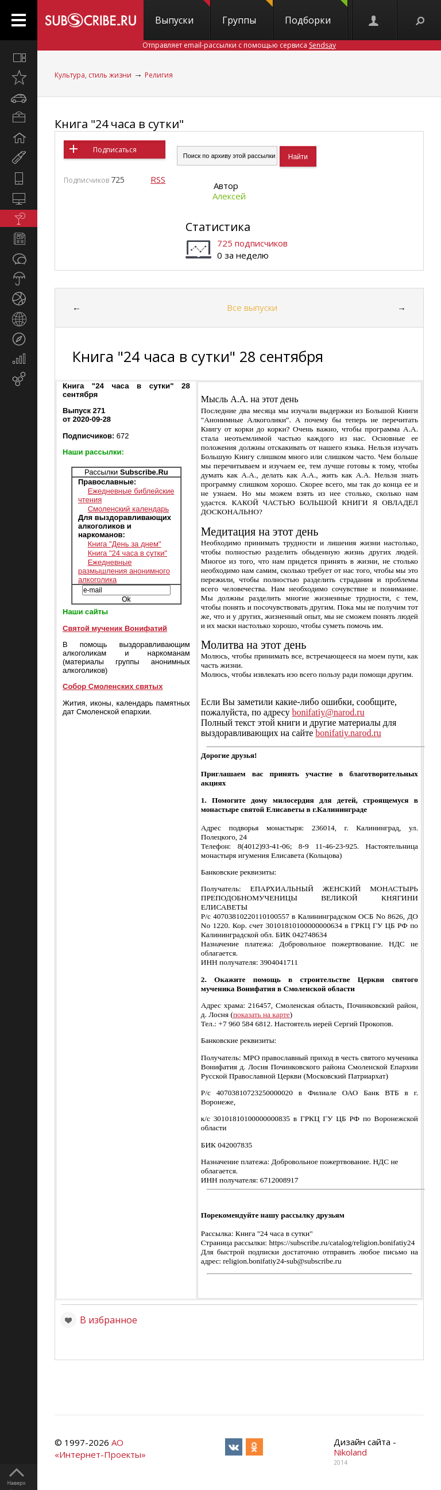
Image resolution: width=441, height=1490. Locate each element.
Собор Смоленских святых (113, 686)
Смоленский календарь (128, 509)
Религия (159, 75)
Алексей (229, 196)
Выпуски (182, 13)
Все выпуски (252, 307)
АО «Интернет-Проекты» (100, 1448)
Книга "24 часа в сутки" (119, 124)
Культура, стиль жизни (93, 75)
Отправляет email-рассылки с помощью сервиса (239, 45)
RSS (157, 179)
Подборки (316, 13)
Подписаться (115, 150)
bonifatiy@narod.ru (328, 712)
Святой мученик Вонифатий (115, 628)
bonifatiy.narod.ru (348, 733)
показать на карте (261, 1014)
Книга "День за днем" (124, 544)
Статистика (217, 226)
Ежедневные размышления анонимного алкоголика (124, 571)
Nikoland (350, 1452)
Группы (247, 13)
